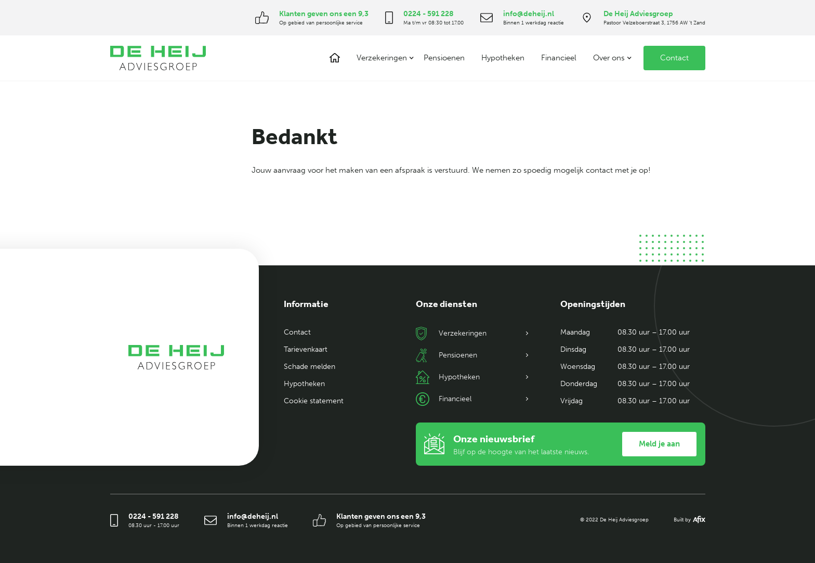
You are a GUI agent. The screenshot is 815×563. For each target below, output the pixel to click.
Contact (674, 57)
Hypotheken (502, 57)
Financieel (558, 57)
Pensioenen (444, 57)
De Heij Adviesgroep (638, 13)
